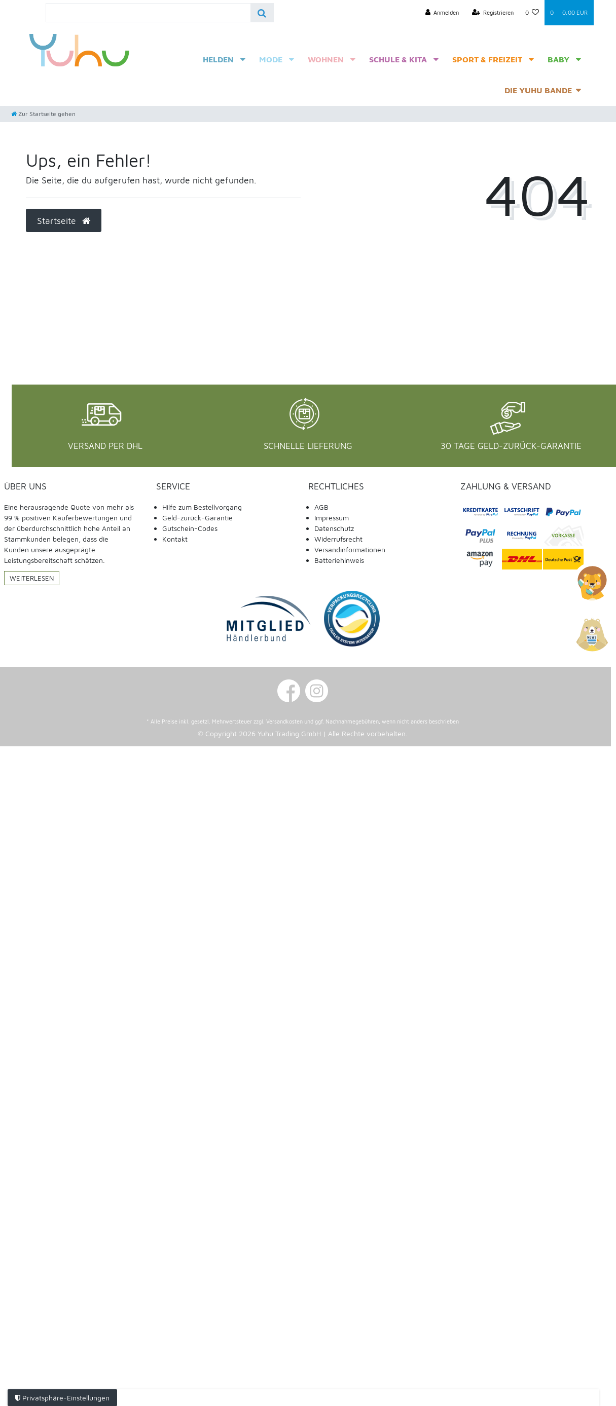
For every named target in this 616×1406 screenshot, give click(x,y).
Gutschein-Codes (190, 528)
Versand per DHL (105, 446)
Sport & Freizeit (487, 59)
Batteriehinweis (339, 560)
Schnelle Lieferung (308, 446)
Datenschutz (334, 528)
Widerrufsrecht (338, 539)
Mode (270, 59)
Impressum (331, 517)
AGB (321, 507)
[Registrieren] (493, 12)
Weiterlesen (32, 578)
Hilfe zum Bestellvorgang (202, 507)
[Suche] (261, 13)
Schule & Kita (398, 59)
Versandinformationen (349, 549)
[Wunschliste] (532, 12)
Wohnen (326, 59)
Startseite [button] (63, 220)
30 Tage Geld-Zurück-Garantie (511, 446)
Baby (558, 59)
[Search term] (148, 13)
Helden (218, 59)
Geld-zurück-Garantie (197, 517)
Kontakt (175, 539)
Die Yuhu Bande (538, 90)
